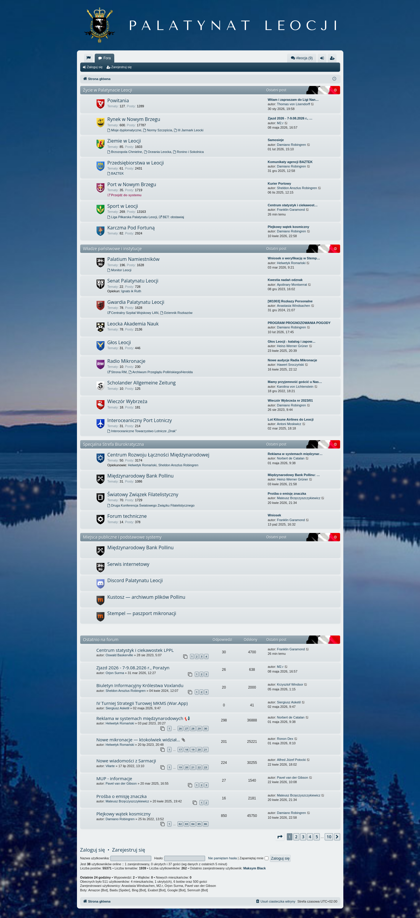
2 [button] (296, 836)
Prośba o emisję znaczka (287, 493)
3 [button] (303, 836)
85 (199, 824)
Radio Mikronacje (126, 361)
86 (205, 824)
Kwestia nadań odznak (285, 280)
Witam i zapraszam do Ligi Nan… (293, 99)
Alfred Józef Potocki (291, 759)
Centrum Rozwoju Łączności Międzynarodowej (158, 454)
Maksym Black (254, 868)
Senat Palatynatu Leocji (133, 280)
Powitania (118, 100)
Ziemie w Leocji (124, 141)
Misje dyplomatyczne (124, 130)
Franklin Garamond (291, 209)
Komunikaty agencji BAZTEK (290, 162)
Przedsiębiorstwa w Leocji (135, 162)
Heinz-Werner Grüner (292, 346)
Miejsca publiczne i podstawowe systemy (122, 537)
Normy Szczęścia (157, 130)
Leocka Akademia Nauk (133, 323)
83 (186, 824)
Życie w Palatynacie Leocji (107, 90)
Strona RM (117, 372)
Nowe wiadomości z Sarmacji (126, 761)
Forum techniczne (127, 516)
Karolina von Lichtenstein (295, 386)
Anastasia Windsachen (293, 305)
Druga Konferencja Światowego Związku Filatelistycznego (151, 505)
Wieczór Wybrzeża (127, 401)
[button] (279, 836)
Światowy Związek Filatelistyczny (142, 494)
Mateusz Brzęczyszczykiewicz (299, 498)
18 (186, 749)
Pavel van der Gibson (121, 783)
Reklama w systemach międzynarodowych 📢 (143, 718)
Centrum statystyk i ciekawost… (293, 205)
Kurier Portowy (279, 183)
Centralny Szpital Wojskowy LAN (133, 312)
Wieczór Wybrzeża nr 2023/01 (290, 400)
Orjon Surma (115, 673)
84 (192, 824)
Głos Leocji (119, 342)
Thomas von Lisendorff (293, 104)
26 (180, 728)
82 (180, 824)
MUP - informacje (114, 778)
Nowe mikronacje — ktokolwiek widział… (138, 740)
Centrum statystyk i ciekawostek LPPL (135, 650)
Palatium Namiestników (133, 259)
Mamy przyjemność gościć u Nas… (295, 382)
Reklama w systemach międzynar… (295, 454)
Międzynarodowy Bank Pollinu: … (294, 475)
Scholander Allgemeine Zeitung (141, 382)
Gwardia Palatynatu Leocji (136, 302)
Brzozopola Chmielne (124, 152)
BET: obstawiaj (171, 217)
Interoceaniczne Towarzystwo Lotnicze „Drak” (142, 431)
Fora (107, 58)
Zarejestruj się (121, 67)
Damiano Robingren (291, 144)
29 (199, 728)
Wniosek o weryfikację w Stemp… (294, 258)
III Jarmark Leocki (189, 130)
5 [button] (317, 836)
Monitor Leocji (119, 270)
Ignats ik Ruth (131, 291)
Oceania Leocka (157, 152)
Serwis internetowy (128, 564)
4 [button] (310, 836)
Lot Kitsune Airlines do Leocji (291, 419)
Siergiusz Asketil (117, 708)
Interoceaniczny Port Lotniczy (139, 420)
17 (180, 749)
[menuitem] (88, 58)
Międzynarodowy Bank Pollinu (140, 475)
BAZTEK (115, 173)
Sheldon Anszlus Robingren (297, 188)
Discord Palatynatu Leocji (135, 580)
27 (186, 728)
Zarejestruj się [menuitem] (333, 59)
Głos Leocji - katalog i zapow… (292, 341)
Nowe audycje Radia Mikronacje (292, 360)
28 (192, 728)
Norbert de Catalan (291, 458)
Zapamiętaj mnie (253, 858)
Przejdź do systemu (124, 195)
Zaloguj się (95, 67)
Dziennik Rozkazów (176, 312)
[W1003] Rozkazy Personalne (290, 301)
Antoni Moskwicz (289, 424)
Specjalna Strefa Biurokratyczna (113, 444)
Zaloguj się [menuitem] (323, 59)
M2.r (280, 123)
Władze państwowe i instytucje (112, 248)
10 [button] (328, 836)
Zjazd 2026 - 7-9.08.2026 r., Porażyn (133, 667)
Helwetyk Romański (291, 263)
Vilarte (110, 766)
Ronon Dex (285, 738)
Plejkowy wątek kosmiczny (288, 227)
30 (205, 728)
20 (199, 749)
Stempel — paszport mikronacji (141, 613)
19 (192, 749)
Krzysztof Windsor (290, 684)
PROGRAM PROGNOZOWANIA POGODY (299, 323)
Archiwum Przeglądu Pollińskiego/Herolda (160, 372)
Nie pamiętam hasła (222, 858)
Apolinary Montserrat (292, 284)
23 (205, 767)
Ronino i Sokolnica (188, 152)
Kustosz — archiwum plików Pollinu (146, 597)
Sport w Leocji (122, 206)
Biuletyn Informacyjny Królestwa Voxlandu (140, 685)
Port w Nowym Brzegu (131, 184)
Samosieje (276, 140)
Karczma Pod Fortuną (131, 227)
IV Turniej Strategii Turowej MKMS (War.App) (142, 703)
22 (199, 767)
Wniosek (274, 515)
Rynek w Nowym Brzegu (133, 119)
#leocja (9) (302, 58)
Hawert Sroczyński (290, 364)
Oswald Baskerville (119, 655)
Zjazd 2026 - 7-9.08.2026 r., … (290, 118)
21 (205, 749)
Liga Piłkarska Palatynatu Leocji (132, 217)
